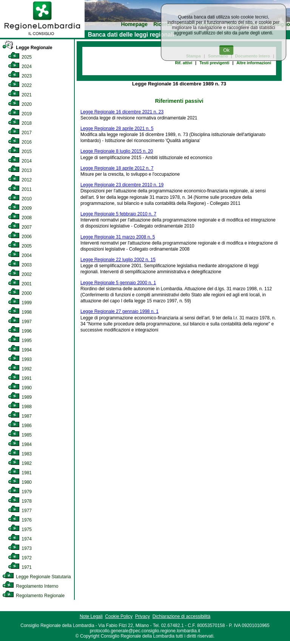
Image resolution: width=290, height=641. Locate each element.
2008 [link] (20, 217)
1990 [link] (20, 387)
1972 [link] (20, 557)
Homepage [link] (134, 24)
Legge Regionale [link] (27, 47)
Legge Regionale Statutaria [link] (36, 576)
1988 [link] (20, 406)
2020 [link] (20, 104)
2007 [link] (20, 227)
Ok (226, 50)
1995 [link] (20, 340)
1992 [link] (20, 369)
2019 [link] (20, 113)
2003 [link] (20, 265)
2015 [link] (20, 151)
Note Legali (91, 616)
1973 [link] (20, 548)
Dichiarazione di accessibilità (181, 616)
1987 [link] (20, 416)
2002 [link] (20, 274)
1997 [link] (20, 321)
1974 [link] (20, 539)
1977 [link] (20, 510)
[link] (42, 36)
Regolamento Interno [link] (30, 586)
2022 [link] (20, 85)
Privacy (142, 616)
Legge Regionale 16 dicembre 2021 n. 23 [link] (122, 112)
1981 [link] (20, 472)
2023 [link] (20, 76)
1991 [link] (20, 378)
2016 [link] (20, 142)
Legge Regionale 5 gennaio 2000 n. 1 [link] (118, 282)
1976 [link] (20, 520)
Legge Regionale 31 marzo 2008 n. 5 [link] (117, 237)
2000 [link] (20, 293)
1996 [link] (20, 331)
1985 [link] (20, 435)
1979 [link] (20, 491)
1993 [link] (20, 359)
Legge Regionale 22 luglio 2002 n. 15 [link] (118, 259)
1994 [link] (20, 350)
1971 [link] (20, 567)
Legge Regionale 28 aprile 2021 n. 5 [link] (117, 128)
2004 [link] (20, 255)
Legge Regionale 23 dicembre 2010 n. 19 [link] (122, 184)
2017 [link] (20, 132)
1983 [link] (20, 454)
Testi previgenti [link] (214, 62)
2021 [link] (20, 95)
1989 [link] (20, 397)
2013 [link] (20, 170)
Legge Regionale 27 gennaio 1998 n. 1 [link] (119, 311)
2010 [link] (20, 198)
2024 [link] (20, 66)
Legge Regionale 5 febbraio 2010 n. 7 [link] (118, 214)
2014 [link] (20, 161)
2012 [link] (20, 180)
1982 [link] (20, 463)
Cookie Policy (119, 616)
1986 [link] (20, 425)
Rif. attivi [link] (184, 62)
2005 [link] (20, 246)
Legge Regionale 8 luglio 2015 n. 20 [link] (116, 151)
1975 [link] (20, 529)
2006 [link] (20, 236)
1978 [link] (20, 501)
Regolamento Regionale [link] (33, 595)
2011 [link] (20, 189)
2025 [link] (20, 57)
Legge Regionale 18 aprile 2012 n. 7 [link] (117, 168)
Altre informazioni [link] (253, 62)
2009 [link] (20, 208)
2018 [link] (20, 123)
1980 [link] (20, 482)
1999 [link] (20, 302)
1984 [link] (20, 444)
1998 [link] (20, 312)
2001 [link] (20, 283)
